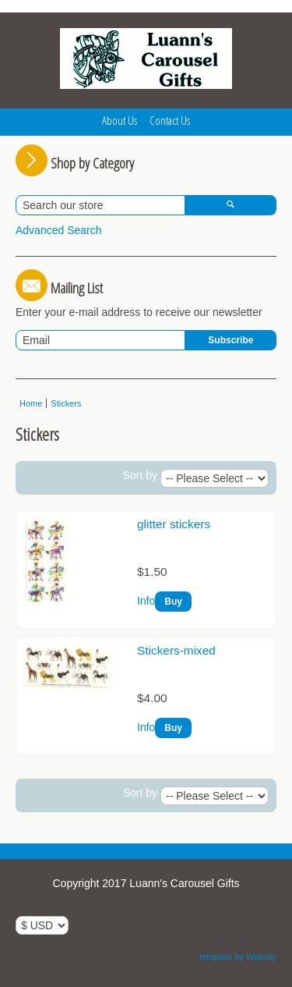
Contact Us (170, 120)
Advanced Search (59, 230)
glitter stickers (173, 524)
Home (30, 403)
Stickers (66, 403)
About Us (119, 120)
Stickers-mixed (176, 650)
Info (146, 601)
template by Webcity (237, 956)
